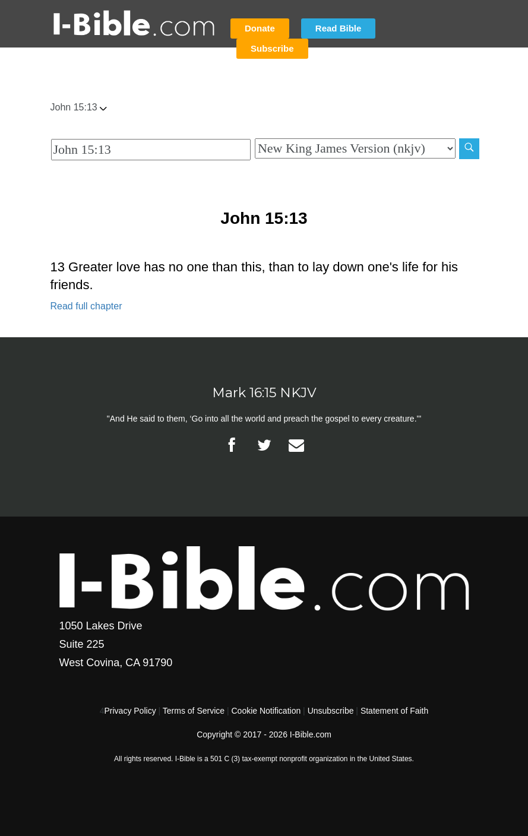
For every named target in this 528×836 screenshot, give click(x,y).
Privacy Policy (130, 710)
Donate (260, 28)
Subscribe (272, 48)
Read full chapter (86, 306)
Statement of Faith (394, 710)
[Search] (469, 148)
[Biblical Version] (355, 148)
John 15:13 (78, 107)
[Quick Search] (151, 149)
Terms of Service (194, 710)
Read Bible (338, 28)
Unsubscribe (331, 710)
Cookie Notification (266, 710)
